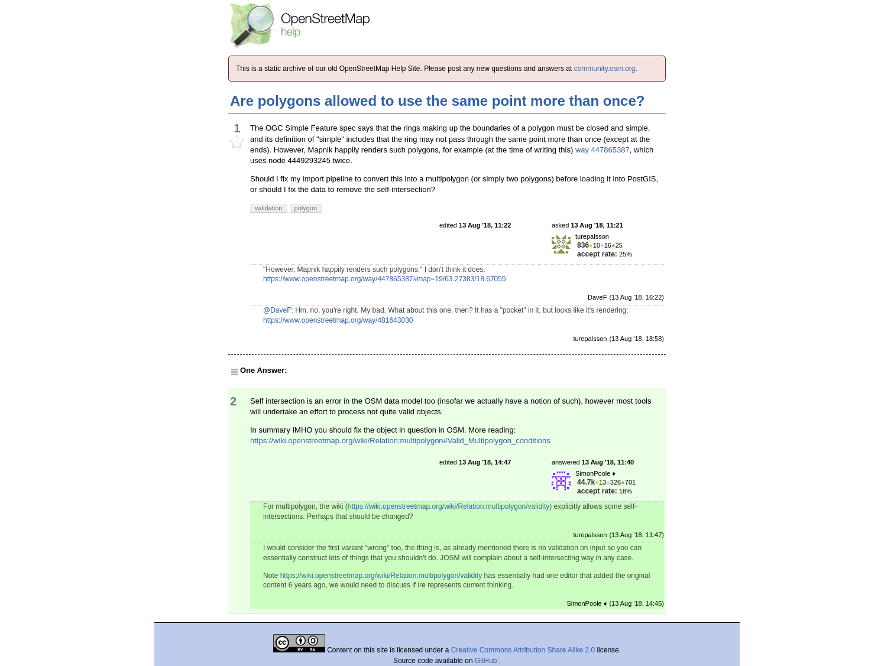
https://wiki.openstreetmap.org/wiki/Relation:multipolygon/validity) (450, 506)
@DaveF (277, 310)
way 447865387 (602, 149)
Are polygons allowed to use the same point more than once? (437, 101)
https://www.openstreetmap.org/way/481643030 (338, 320)
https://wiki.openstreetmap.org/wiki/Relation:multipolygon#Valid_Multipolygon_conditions (400, 440)
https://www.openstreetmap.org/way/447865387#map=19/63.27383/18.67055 (384, 279)
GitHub (487, 661)
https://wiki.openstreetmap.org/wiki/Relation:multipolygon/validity (381, 575)
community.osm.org (605, 68)
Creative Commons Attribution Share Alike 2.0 (523, 650)
